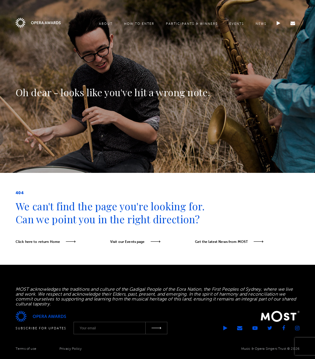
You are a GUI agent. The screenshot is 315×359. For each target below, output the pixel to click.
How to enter (139, 23)
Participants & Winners (192, 23)
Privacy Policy (70, 349)
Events (236, 23)
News (261, 23)
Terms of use (26, 349)
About (105, 23)
